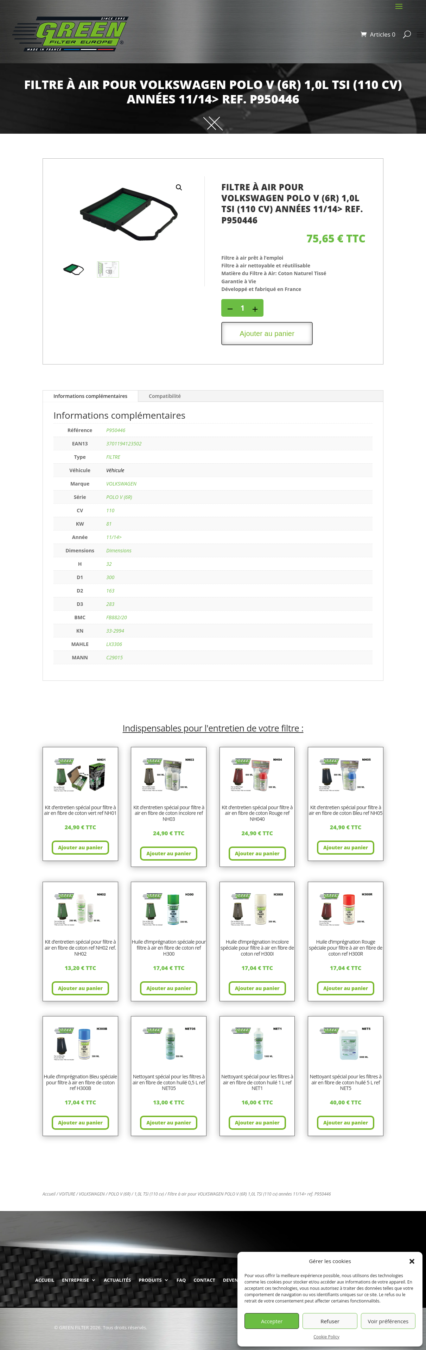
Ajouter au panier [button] (80, 847)
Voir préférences (388, 1321)
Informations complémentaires (90, 396)
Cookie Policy (326, 1337)
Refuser (329, 1321)
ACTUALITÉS (117, 1280)
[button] (411, 1261)
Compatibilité (165, 396)
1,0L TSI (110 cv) (149, 1194)
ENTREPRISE (75, 1280)
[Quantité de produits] (242, 308)
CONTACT (204, 1280)
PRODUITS (150, 1280)
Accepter (271, 1321)
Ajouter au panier (267, 333)
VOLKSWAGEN (92, 1194)
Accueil (49, 1194)
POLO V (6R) (119, 1194)
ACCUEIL (44, 1280)
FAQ (181, 1280)
